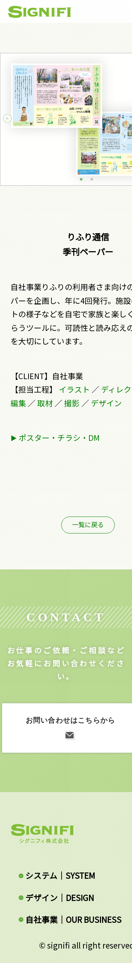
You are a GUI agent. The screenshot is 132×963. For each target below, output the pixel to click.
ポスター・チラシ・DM (59, 437)
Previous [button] (13, 119)
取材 (45, 402)
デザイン (106, 402)
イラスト (74, 389)
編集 (18, 402)
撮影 (72, 402)
